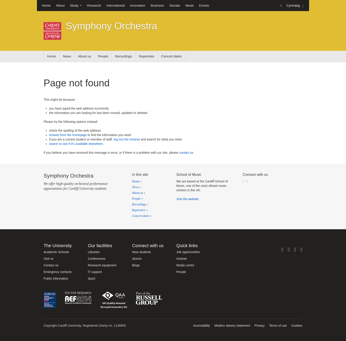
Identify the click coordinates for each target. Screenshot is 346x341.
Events (204, 5)
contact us (186, 152)
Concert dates (171, 56)
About (60, 5)
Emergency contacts (58, 272)
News (189, 5)
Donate (174, 5)
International (115, 5)
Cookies (296, 325)
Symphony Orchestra (111, 26)
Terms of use (278, 325)
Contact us (51, 265)
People (103, 56)
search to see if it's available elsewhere (76, 144)
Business (157, 5)
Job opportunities (188, 252)
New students (141, 252)
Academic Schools (56, 252)
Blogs (136, 265)
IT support (95, 272)
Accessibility (201, 325)
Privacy (259, 325)
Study (76, 5)
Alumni (137, 258)
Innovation (137, 5)
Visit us (49, 258)
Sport (91, 278)
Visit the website (187, 199)
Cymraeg (295, 6)
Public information (56, 278)
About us (84, 56)
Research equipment (102, 265)
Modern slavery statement (232, 325)
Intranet (181, 258)
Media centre (185, 265)
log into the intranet (127, 139)
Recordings (123, 56)
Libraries (94, 252)
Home (46, 5)
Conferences (96, 258)
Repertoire (146, 56)
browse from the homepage (68, 135)
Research (94, 5)
